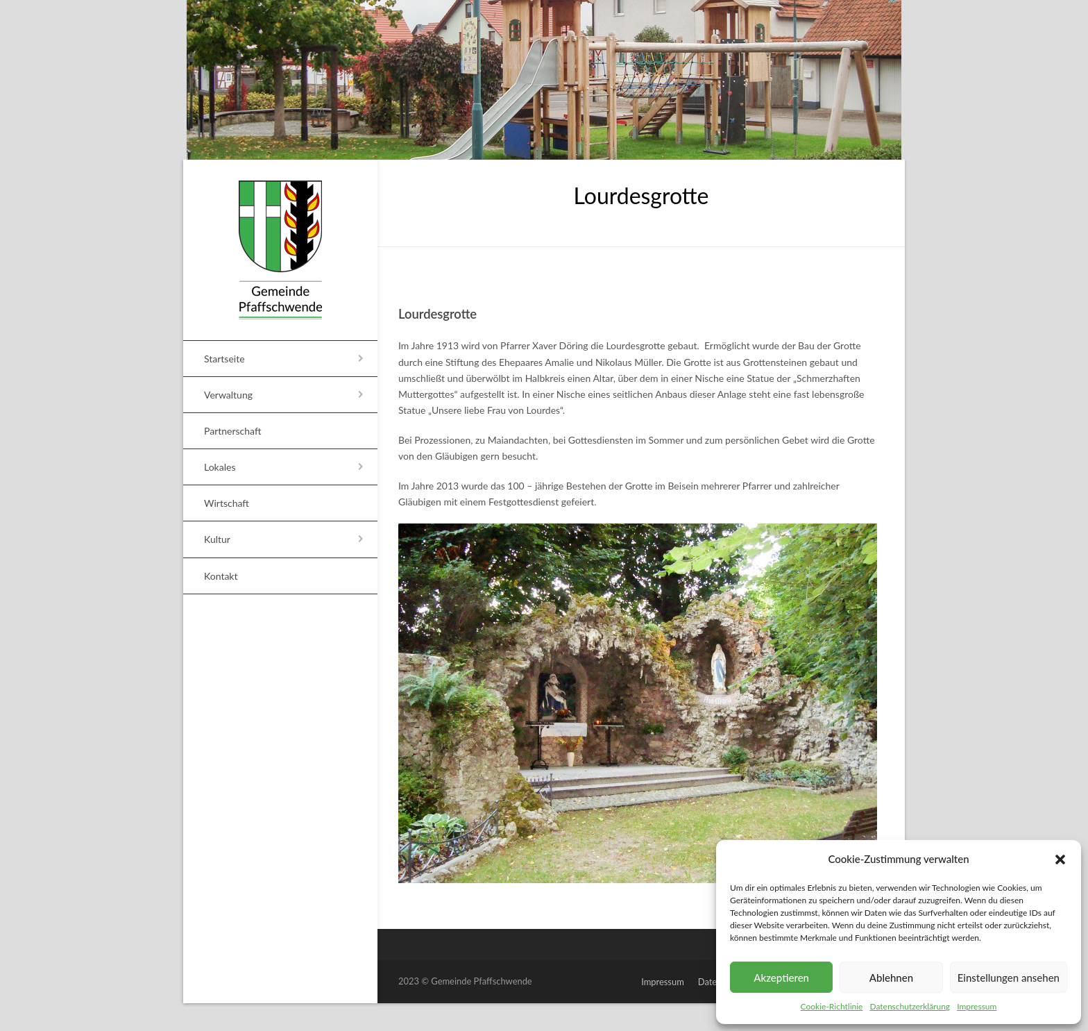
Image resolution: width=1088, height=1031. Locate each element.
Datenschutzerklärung (909, 1006)
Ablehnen (891, 977)
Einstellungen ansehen (1009, 977)
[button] (1060, 859)
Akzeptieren (781, 977)
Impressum (976, 1006)
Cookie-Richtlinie (832, 1006)
